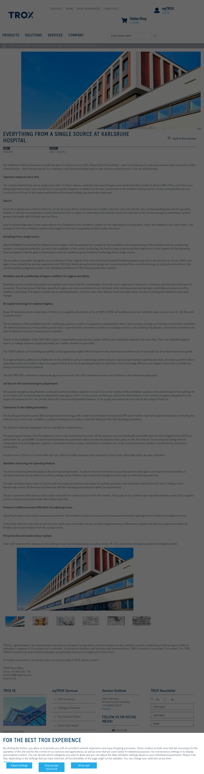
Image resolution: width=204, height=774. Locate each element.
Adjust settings (19, 765)
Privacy (8, 762)
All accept (84, 765)
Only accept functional (51, 767)
